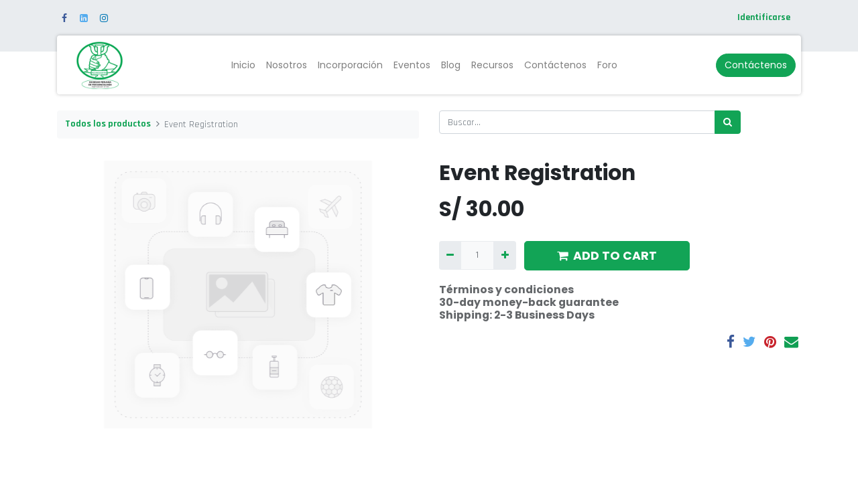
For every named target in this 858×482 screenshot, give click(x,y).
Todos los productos (108, 124)
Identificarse (763, 17)
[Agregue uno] (504, 255)
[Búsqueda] (728, 122)
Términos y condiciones (506, 289)
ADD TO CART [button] (607, 256)
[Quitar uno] (450, 255)
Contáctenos (756, 65)
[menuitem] (243, 65)
